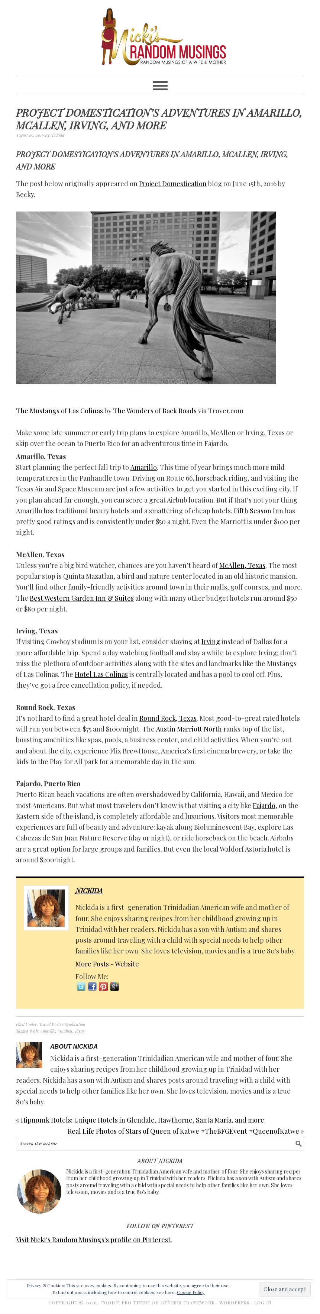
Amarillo (143, 467)
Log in (263, 1302)
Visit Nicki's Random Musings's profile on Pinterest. (94, 1239)
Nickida (89, 890)
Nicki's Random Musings (160, 37)
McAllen (65, 1031)
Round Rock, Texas (168, 718)
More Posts (92, 963)
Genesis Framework (188, 1302)
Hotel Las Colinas (101, 674)
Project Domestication (173, 183)
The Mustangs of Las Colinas (59, 410)
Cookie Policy (190, 1292)
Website (127, 963)
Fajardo (264, 805)
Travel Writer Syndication (62, 1024)
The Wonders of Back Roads (155, 410)
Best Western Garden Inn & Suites (82, 598)
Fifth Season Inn (258, 510)
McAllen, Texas (242, 565)
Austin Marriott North (189, 728)
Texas (79, 1031)
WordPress (234, 1302)
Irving (210, 641)
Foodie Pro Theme (125, 1302)
